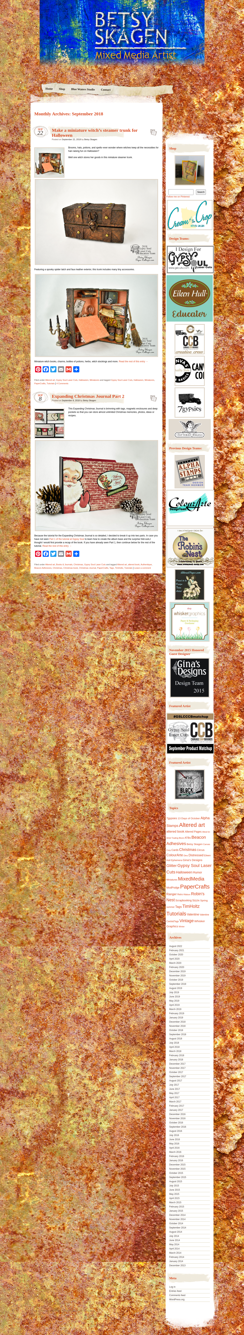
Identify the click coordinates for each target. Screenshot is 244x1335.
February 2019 (176, 1013)
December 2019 (177, 971)
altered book (134, 564)
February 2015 (176, 1206)
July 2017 (174, 1085)
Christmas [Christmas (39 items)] (187, 849)
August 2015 (175, 1181)
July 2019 (174, 992)
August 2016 (175, 1131)
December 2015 (177, 1164)
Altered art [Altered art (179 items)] (192, 825)
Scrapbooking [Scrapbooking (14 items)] (183, 900)
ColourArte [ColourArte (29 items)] (174, 855)
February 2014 (176, 1257)
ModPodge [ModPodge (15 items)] (173, 887)
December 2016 (177, 1114)
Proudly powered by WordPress (45, 1311)
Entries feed (175, 1291)
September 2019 (177, 984)
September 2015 (177, 1177)
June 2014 (174, 1240)
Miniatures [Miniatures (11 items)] (171, 879)
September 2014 (177, 1227)
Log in (172, 1287)
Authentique (146, 564)
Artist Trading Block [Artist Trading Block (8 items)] (175, 838)
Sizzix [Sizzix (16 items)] (196, 900)
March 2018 (175, 1051)
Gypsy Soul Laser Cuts (67, 380)
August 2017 (175, 1080)
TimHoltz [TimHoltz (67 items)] (191, 906)
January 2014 (176, 1261)
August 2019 (175, 988)
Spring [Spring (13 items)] (204, 900)
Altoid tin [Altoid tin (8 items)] (206, 832)
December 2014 (177, 1215)
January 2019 (176, 1017)
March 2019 (175, 1009)
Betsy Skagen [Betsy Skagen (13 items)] (194, 844)
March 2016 (175, 1152)
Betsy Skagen (90, 139)
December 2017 (177, 1064)
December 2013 (177, 1265)
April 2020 (174, 958)
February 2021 (176, 950)
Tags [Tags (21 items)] (178, 906)
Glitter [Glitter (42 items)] (171, 866)
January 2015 (176, 1211)
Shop (62, 89)
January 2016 (176, 1160)
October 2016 (176, 1122)
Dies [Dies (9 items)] (186, 855)
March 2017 (175, 1101)
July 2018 (174, 1042)
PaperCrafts (40, 383)
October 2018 (176, 1030)
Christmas (78, 564)
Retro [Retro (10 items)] (180, 894)
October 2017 (176, 1072)
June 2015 (174, 1190)
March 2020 (175, 963)
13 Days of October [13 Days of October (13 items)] (189, 818)
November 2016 (177, 1118)
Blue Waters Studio (83, 89)
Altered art (50, 380)
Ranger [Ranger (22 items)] (171, 894)
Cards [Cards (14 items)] (174, 849)
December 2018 (177, 1021)
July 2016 (174, 1135)
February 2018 (176, 1055)
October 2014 (176, 1223)
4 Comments (62, 383)
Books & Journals (64, 564)
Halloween (83, 380)
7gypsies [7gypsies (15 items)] (171, 818)
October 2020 (176, 954)
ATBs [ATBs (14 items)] (188, 837)
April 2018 (174, 1047)
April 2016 (174, 1148)
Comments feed (177, 1295)
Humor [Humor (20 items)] (197, 872)
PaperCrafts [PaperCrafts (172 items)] (195, 887)
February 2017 (176, 1106)
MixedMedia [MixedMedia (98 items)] (191, 878)
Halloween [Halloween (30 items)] (184, 872)
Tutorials (51, 383)
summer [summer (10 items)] (170, 907)
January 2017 (176, 1110)
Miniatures (94, 380)
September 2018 (177, 1034)
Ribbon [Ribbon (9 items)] (187, 894)
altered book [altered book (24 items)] (175, 831)
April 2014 (174, 1248)
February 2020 (176, 967)
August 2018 (175, 1038)
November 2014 (177, 1219)
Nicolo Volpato (85, 1311)
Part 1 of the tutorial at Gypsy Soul (67, 539)
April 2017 (174, 1097)
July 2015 (174, 1185)
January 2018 (176, 1059)
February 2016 (176, 1156)
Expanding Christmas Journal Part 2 (88, 396)
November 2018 (177, 1026)
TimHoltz (119, 568)
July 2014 (174, 1236)
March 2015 (175, 1202)
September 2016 (177, 1127)
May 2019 (174, 1000)
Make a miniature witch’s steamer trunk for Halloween (152, 131)
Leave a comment (142, 568)
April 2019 (174, 1005)
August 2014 (175, 1232)
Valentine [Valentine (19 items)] (193, 914)
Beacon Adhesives (43, 568)
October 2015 (176, 1173)
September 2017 (177, 1076)
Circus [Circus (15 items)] (201, 849)
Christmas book (70, 568)
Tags (111, 568)
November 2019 (177, 975)
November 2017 (177, 1068)
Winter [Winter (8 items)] (182, 926)
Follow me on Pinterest (178, 196)
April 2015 (174, 1198)
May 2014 (174, 1244)
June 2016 (174, 1139)
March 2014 (175, 1253)
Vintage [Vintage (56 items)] (186, 920)
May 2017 (174, 1093)
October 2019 (176, 979)
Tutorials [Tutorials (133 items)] (176, 914)
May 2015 (174, 1194)
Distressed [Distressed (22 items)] (196, 855)
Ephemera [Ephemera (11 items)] (176, 860)
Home (49, 88)
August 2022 (175, 946)
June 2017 (174, 1089)
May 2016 (174, 1143)
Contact (106, 89)
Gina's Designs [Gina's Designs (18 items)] (192, 860)
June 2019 (174, 996)
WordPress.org (177, 1299)
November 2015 (177, 1169)
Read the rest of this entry (133, 361)
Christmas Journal (87, 568)
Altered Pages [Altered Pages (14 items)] (193, 831)
